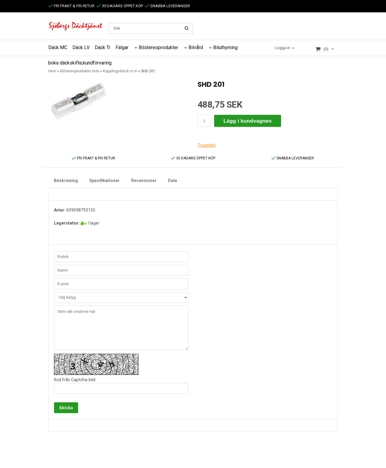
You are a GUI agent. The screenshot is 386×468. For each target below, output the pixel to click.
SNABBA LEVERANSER (167, 6)
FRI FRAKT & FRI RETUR (71, 6)
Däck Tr (102, 47)
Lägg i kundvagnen (247, 121)
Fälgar (121, 47)
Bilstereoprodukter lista (80, 71)
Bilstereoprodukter (158, 47)
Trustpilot (207, 145)
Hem (52, 71)
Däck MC (57, 47)
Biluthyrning (225, 47)
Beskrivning (66, 180)
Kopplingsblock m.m (120, 71)
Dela (172, 180)
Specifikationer (104, 180)
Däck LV (81, 47)
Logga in (282, 48)
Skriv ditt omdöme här (121, 328)
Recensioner (144, 180)
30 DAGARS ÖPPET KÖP (119, 6)
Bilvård (195, 47)
